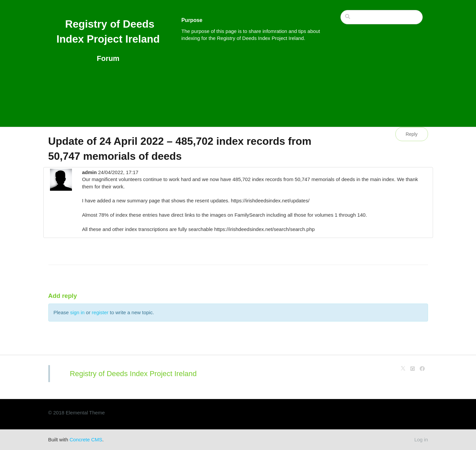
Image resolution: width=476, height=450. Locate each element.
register (100, 312)
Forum (108, 58)
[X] (403, 368)
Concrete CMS (86, 439)
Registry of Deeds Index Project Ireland (133, 373)
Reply (412, 134)
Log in (421, 439)
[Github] (412, 368)
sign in (77, 312)
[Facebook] (422, 368)
